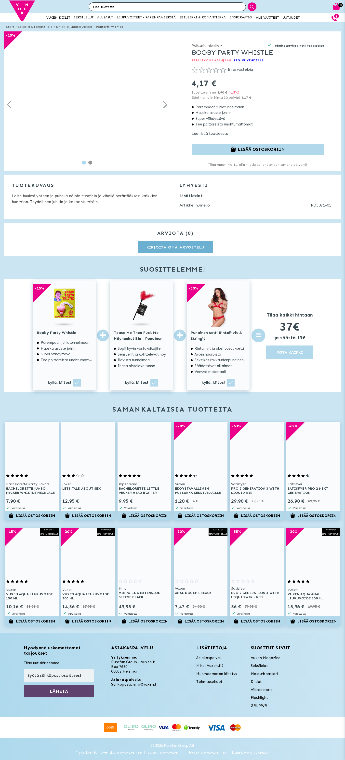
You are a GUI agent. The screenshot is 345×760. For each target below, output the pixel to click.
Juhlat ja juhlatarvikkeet (74, 26)
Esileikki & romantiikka (35, 26)
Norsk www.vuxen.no (207, 752)
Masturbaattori (264, 674)
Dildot (256, 681)
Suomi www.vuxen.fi (165, 752)
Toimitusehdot (209, 681)
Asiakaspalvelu (209, 658)
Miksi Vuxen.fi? (210, 665)
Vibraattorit (261, 690)
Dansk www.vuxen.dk (250, 752)
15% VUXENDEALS (249, 60)
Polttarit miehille (109, 26)
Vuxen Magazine (266, 658)
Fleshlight (259, 697)
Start (10, 26)
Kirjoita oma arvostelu (175, 247)
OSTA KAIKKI (290, 352)
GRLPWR (259, 706)
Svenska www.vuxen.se (121, 752)
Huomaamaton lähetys (216, 674)
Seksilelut (259, 665)
